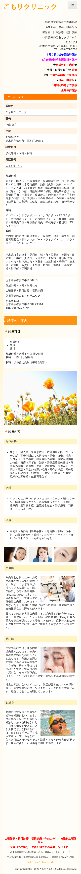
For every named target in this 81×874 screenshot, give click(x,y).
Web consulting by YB (40, 862)
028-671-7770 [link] (13, 165)
